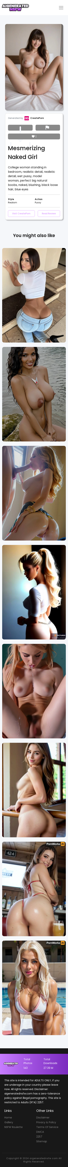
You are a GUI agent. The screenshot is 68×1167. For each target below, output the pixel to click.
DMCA (40, 1132)
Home (8, 1117)
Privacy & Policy (46, 1122)
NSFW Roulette (13, 1127)
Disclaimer (43, 1117)
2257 (39, 1136)
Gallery (8, 1122)
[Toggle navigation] (61, 7)
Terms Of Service (47, 1127)
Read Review (49, 213)
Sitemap (41, 1141)
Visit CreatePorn (21, 213)
